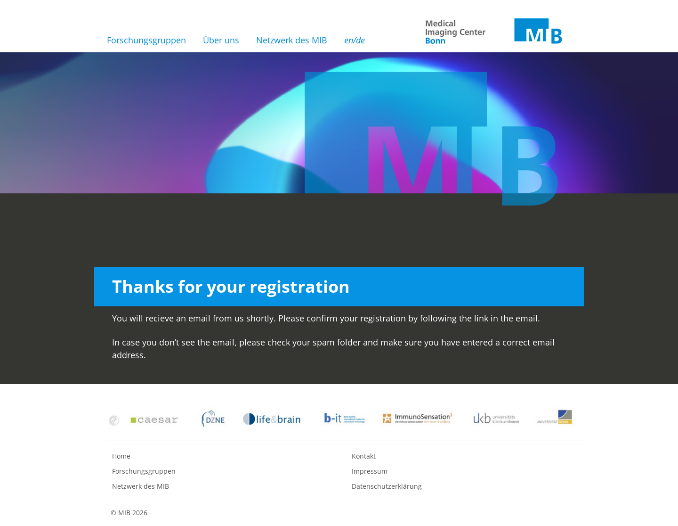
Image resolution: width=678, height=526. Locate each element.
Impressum (369, 471)
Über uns (221, 40)
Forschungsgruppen (146, 40)
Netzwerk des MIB (291, 40)
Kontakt (364, 456)
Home (121, 456)
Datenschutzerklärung (387, 486)
